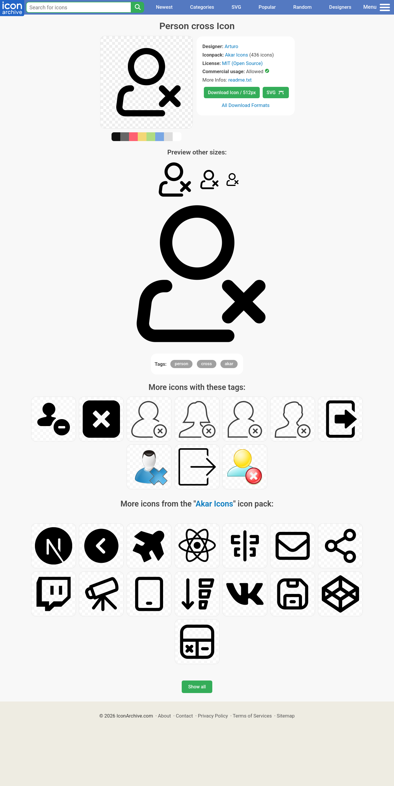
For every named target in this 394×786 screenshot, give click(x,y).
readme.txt (240, 80)
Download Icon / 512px (232, 92)
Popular (267, 7)
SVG (236, 7)
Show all (197, 687)
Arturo (231, 46)
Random (302, 7)
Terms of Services (252, 716)
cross (206, 363)
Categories (202, 7)
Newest (164, 7)
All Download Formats (246, 105)
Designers (340, 7)
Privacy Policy (213, 716)
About (164, 716)
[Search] (137, 7)
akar (229, 363)
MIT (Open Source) (242, 63)
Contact (184, 716)
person (181, 363)
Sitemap (286, 716)
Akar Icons (236, 55)
